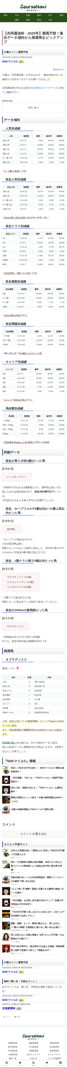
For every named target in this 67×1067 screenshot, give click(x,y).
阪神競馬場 (54, 1051)
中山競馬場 (33, 1047)
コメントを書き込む (33, 833)
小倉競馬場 (12, 1054)
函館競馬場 (33, 1043)
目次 (30, 107)
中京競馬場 (12, 1051)
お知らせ (33, 1058)
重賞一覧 (12, 1058)
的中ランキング (33, 1054)
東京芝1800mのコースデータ (41, 88)
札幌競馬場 (12, 1043)
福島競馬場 (54, 1043)
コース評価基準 (54, 1058)
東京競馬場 (12, 1047)
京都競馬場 (33, 1051)
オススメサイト (54, 1054)
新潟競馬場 (54, 1047)
